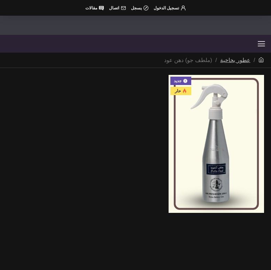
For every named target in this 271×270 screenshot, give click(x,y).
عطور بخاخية (235, 60)
